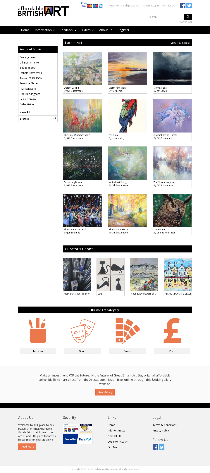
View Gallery (105, 392)
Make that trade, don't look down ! (82, 293)
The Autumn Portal (118, 229)
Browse (38, 118)
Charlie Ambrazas (166, 232)
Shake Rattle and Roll (75, 229)
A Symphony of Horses (165, 135)
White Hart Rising (118, 182)
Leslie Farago (28, 99)
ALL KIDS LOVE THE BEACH (178, 293)
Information (45, 30)
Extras (88, 30)
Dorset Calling (71, 87)
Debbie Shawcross (31, 73)
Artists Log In (151, 5)
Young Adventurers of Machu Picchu (150, 293)
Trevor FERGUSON (31, 78)
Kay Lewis (117, 90)
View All (25, 112)
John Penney (73, 232)
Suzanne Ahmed (29, 83)
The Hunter (159, 229)
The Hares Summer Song (77, 135)
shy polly (113, 135)
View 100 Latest (180, 42)
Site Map (113, 447)
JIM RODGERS (28, 88)
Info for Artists (116, 430)
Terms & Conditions (165, 425)
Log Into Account (118, 441)
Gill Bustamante (29, 62)
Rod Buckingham (30, 94)
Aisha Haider (27, 104)
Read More (27, 446)
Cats (100, 293)
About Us (105, 30)
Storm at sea (160, 87)
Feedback (68, 30)
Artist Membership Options (124, 5)
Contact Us (168, 5)
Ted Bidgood (27, 67)
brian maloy (118, 138)
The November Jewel (164, 182)
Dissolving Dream (73, 182)
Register (123, 30)
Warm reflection (117, 87)
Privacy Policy (161, 430)
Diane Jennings (28, 57)
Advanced (186, 21)
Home (25, 30)
